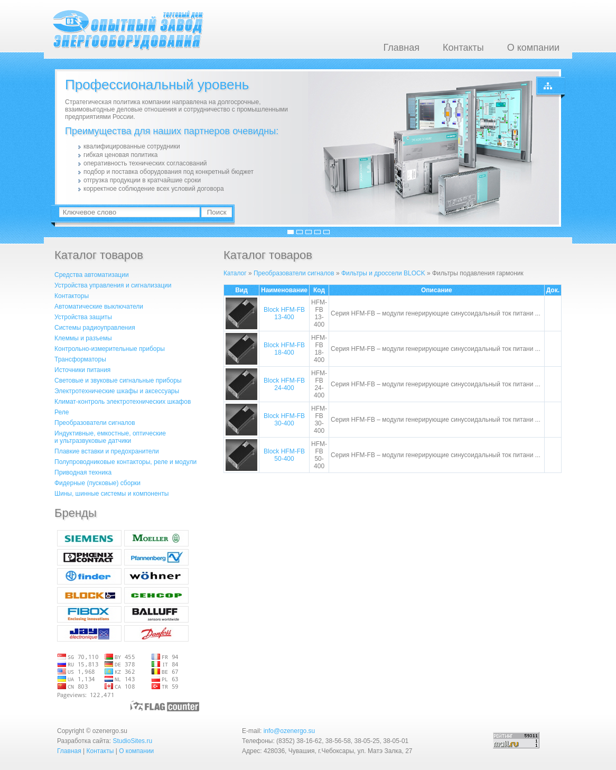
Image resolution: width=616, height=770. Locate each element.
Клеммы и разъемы (83, 338)
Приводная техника (82, 472)
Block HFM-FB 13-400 (284, 313)
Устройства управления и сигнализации (112, 285)
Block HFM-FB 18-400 (284, 348)
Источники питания (82, 370)
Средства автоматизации (91, 275)
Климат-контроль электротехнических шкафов (122, 401)
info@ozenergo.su (289, 731)
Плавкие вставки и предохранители (106, 451)
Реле (61, 412)
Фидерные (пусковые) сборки (97, 483)
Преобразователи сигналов (94, 422)
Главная (401, 47)
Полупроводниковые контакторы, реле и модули (125, 462)
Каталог (235, 273)
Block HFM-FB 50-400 (284, 455)
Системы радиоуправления (94, 327)
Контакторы (71, 296)
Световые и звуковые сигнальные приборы (118, 380)
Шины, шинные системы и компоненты (111, 493)
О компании (533, 47)
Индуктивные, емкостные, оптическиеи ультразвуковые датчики (110, 437)
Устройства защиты (83, 317)
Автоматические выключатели (98, 306)
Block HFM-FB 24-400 (284, 384)
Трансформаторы (80, 359)
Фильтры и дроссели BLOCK (383, 273)
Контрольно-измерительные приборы (109, 348)
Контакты (463, 47)
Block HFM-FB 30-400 (284, 419)
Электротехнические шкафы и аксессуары (116, 391)
